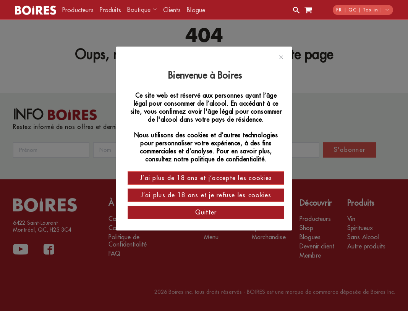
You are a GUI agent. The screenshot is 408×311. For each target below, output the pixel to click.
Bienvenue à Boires (206, 75)
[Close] (281, 57)
